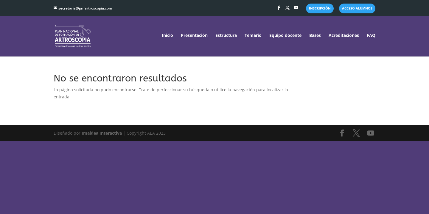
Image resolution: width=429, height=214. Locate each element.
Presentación (194, 35)
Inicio (167, 35)
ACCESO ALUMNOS (357, 8)
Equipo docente (285, 35)
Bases (315, 35)
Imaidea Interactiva (102, 133)
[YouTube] (296, 9)
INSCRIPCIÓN (320, 8)
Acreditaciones (344, 35)
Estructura (226, 35)
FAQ (371, 35)
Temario (253, 35)
